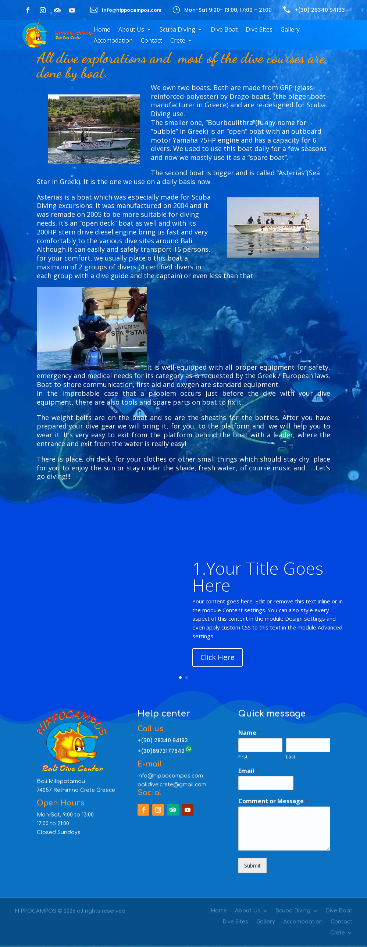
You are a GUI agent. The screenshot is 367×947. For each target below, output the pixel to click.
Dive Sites (259, 30)
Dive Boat (224, 30)
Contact (151, 41)
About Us (131, 30)
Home (102, 30)
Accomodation (113, 41)
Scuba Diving (177, 30)
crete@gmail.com (183, 552)
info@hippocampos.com (170, 543)
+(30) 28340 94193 (320, 10)
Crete (177, 41)
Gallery (290, 30)
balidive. (149, 552)
